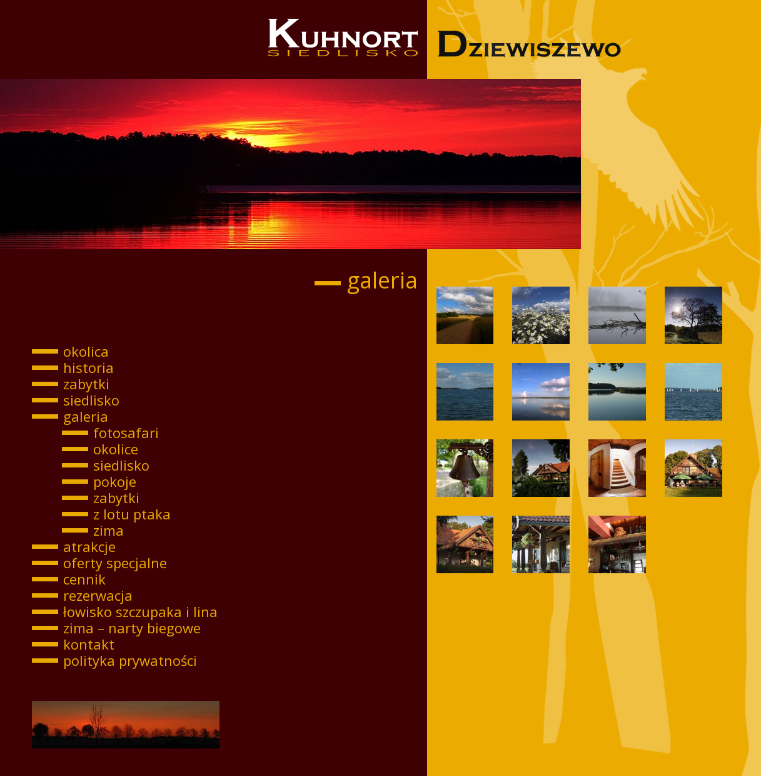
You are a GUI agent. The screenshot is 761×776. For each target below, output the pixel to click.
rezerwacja (98, 595)
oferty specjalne (115, 562)
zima (108, 530)
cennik (84, 579)
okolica (86, 351)
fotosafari (126, 432)
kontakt (88, 644)
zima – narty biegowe (132, 628)
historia (88, 367)
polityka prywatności (130, 660)
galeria (85, 416)
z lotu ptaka (132, 514)
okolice (115, 449)
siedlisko (91, 400)
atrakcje (89, 546)
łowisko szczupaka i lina (140, 611)
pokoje (114, 481)
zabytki (86, 383)
